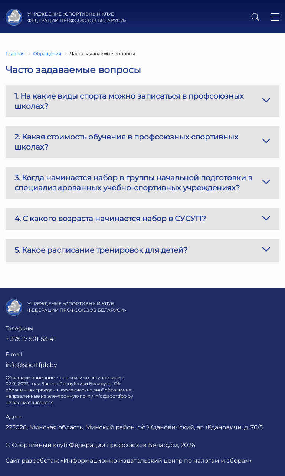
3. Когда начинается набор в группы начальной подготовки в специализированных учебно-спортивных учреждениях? (142, 182)
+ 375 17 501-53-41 (31, 338)
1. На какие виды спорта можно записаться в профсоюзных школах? (142, 101)
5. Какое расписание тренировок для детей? (142, 250)
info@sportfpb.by (31, 364)
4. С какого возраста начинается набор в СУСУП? (142, 219)
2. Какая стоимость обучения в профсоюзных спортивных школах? (142, 141)
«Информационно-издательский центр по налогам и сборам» (156, 460)
